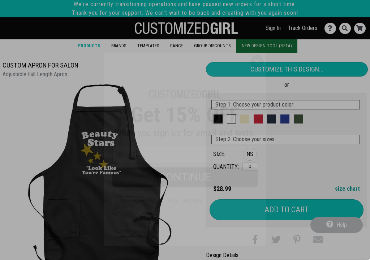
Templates (148, 45)
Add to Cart (286, 209)
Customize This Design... (286, 69)
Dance (176, 45)
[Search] (346, 28)
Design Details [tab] (222, 255)
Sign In (273, 28)
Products (89, 45)
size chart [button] (347, 188)
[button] (218, 119)
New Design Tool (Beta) (267, 45)
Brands (118, 45)
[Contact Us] (331, 28)
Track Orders (302, 28)
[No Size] (249, 166)
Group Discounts (212, 45)
